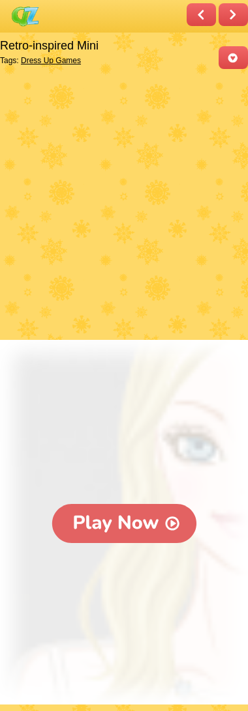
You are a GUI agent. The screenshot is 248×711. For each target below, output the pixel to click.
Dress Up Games (51, 60)
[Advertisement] (124, 205)
